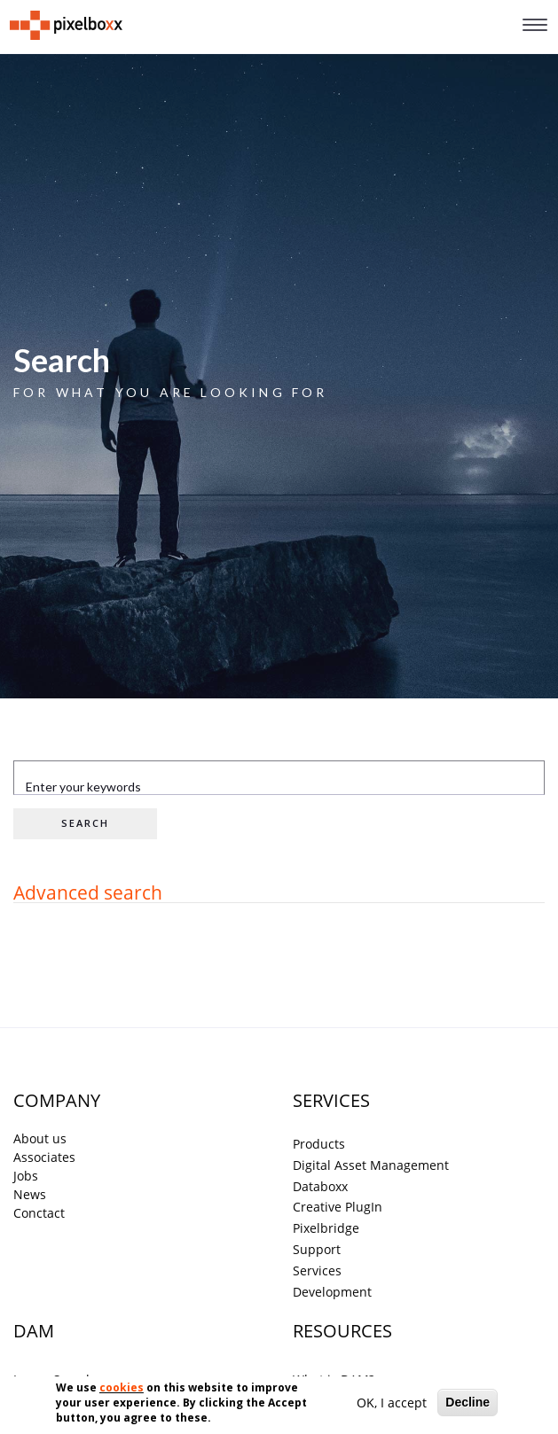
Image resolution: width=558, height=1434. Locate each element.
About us (40, 1138)
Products (319, 1143)
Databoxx (320, 1186)
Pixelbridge (326, 1228)
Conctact (39, 1212)
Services (317, 1270)
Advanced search (87, 892)
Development (332, 1291)
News (29, 1194)
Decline (467, 1404)
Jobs (25, 1175)
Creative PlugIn (337, 1206)
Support (317, 1249)
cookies (121, 1389)
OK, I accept (392, 1404)
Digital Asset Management (371, 1165)
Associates (44, 1157)
